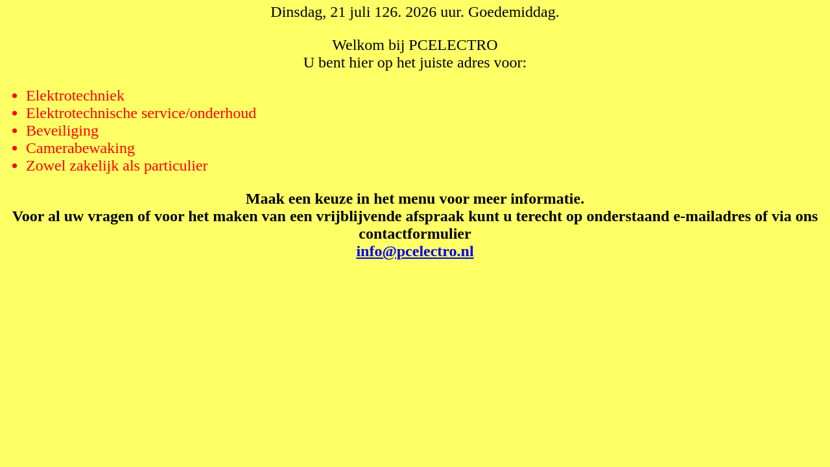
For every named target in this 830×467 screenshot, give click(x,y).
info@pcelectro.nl (414, 251)
